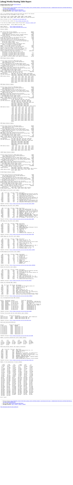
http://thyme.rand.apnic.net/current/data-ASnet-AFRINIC (22, 315)
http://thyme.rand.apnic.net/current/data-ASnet (21, 334)
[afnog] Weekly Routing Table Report (16, 9)
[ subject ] (20, 10)
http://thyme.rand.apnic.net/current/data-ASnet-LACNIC (22, 297)
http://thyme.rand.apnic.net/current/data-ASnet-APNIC (22, 241)
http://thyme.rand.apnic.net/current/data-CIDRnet (21, 352)
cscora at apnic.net (17, 4)
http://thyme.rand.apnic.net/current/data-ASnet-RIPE (22, 278)
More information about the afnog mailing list (9, 483)
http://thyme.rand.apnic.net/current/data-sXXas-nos (21, 429)
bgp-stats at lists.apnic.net (19, 20)
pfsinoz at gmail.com (30, 24)
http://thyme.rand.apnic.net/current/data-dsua (20, 381)
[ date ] (12, 10)
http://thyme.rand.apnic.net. (22, 22)
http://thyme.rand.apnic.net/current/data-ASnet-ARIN (22, 260)
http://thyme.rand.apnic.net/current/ (18, 30)
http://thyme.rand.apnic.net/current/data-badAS (21, 370)
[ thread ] (16, 10)
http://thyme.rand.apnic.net (16, 29)
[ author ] (24, 10)
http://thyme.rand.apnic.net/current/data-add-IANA (21, 400)
